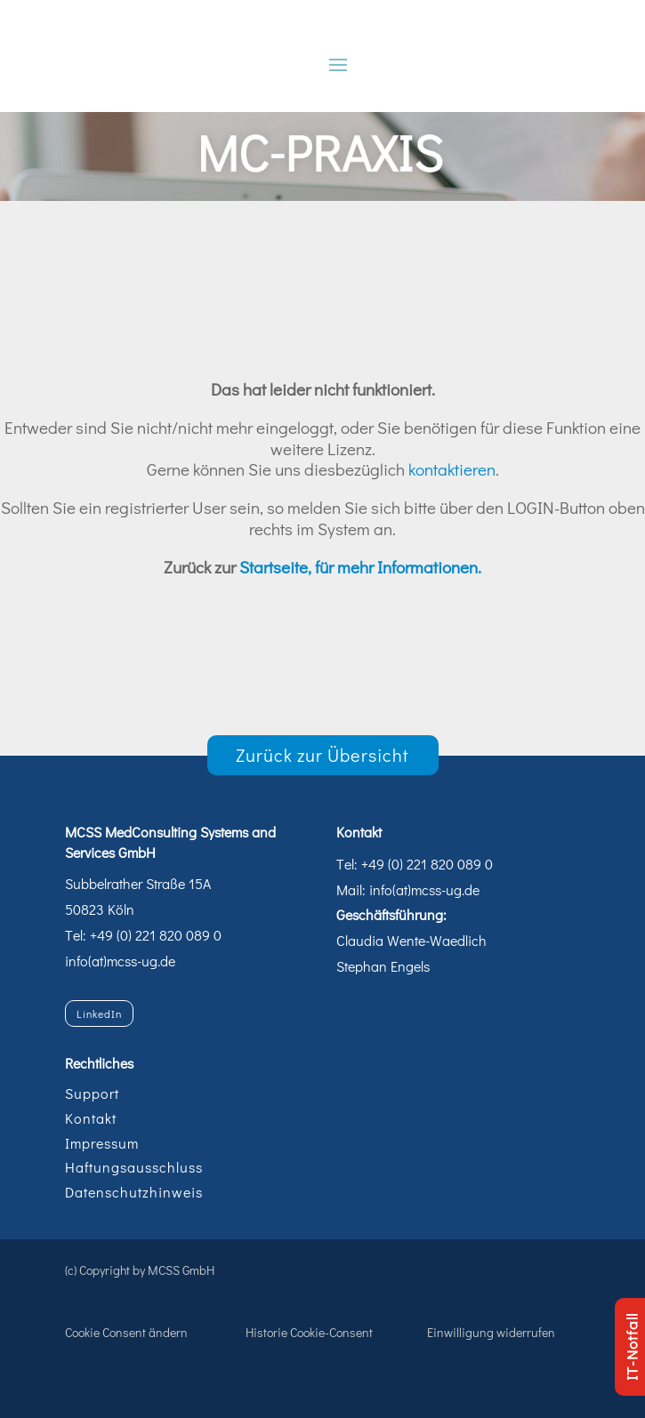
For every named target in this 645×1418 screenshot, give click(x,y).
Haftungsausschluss (134, 1167)
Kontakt (91, 1118)
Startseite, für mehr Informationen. (360, 567)
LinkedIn (99, 1013)
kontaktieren (452, 469)
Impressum (102, 1143)
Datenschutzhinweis (134, 1191)
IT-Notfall (631, 1347)
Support (92, 1093)
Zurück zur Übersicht (322, 754)
